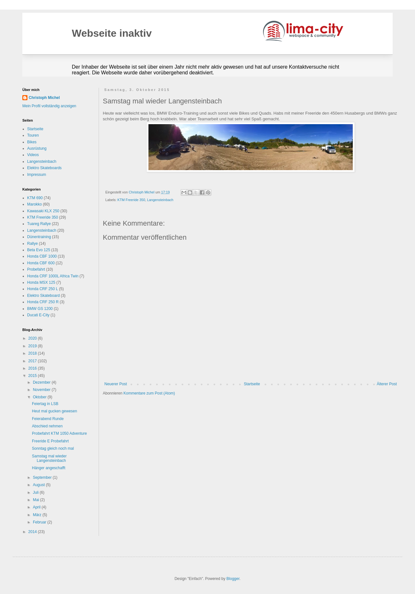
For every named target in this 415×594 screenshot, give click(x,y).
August (39, 485)
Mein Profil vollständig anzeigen (49, 106)
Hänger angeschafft (48, 468)
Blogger (232, 578)
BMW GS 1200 (40, 308)
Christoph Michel (44, 97)
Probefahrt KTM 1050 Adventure (59, 433)
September (43, 477)
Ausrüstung (37, 148)
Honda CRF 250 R (43, 302)
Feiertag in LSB (45, 404)
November (42, 389)
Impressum (36, 174)
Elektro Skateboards (44, 168)
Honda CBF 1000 (42, 256)
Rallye (32, 243)
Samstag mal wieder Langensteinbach (49, 458)
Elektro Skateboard (43, 295)
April (37, 507)
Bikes (31, 142)
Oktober (40, 397)
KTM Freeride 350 (131, 200)
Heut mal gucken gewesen (54, 411)
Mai (36, 500)
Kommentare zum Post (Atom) (149, 393)
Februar (40, 522)
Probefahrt (36, 269)
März (37, 515)
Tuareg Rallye (39, 224)
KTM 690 (35, 198)
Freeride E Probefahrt (50, 441)
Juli (36, 492)
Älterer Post (387, 384)
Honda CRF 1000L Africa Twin (53, 276)
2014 (33, 532)
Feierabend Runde (48, 419)
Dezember (42, 382)
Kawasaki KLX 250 (43, 211)
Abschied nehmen (47, 426)
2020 (33, 338)
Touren (33, 135)
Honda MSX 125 (41, 282)
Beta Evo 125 (38, 250)
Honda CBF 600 (41, 263)
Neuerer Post (115, 384)
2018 (33, 353)
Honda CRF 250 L (42, 289)
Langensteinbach (160, 200)
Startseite (252, 384)
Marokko (34, 204)
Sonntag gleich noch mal (53, 448)
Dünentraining (39, 237)
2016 (33, 368)
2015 (33, 375)
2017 (33, 361)
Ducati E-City (38, 315)
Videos (33, 155)
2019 (33, 346)
